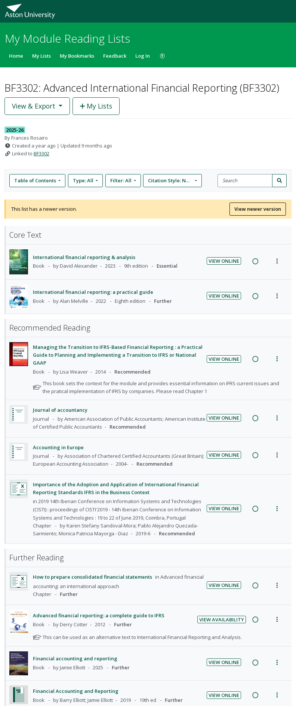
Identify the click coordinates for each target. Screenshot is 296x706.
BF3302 (41, 153)
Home (16, 55)
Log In (142, 55)
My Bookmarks (77, 55)
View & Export (34, 105)
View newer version (257, 209)
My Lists (41, 55)
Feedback (114, 55)
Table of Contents (35, 180)
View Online (224, 261)
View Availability (221, 619)
